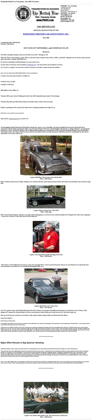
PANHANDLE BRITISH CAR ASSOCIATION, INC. (46, 34)
